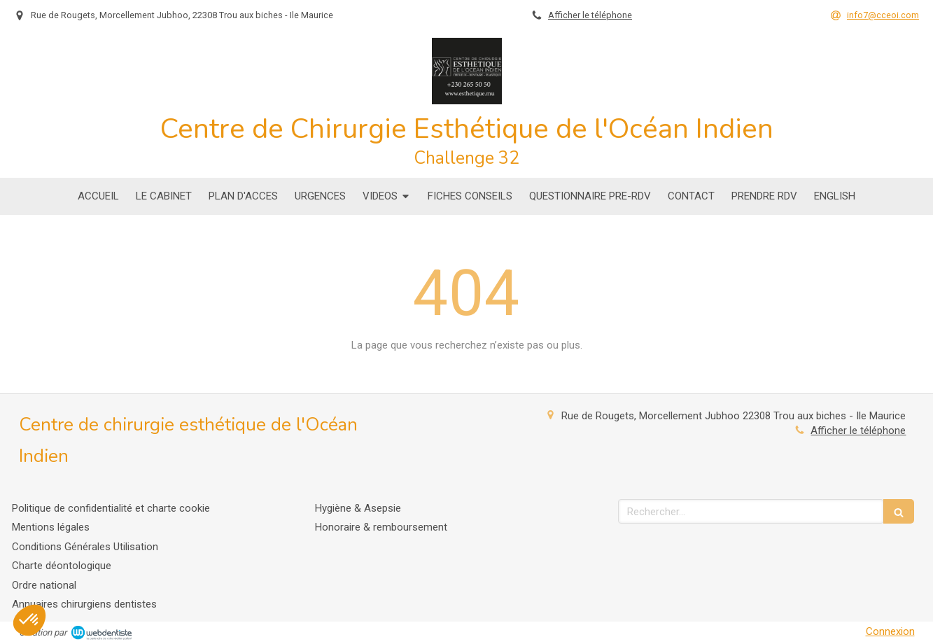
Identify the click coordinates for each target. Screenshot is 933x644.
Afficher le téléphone (590, 15)
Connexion (890, 631)
